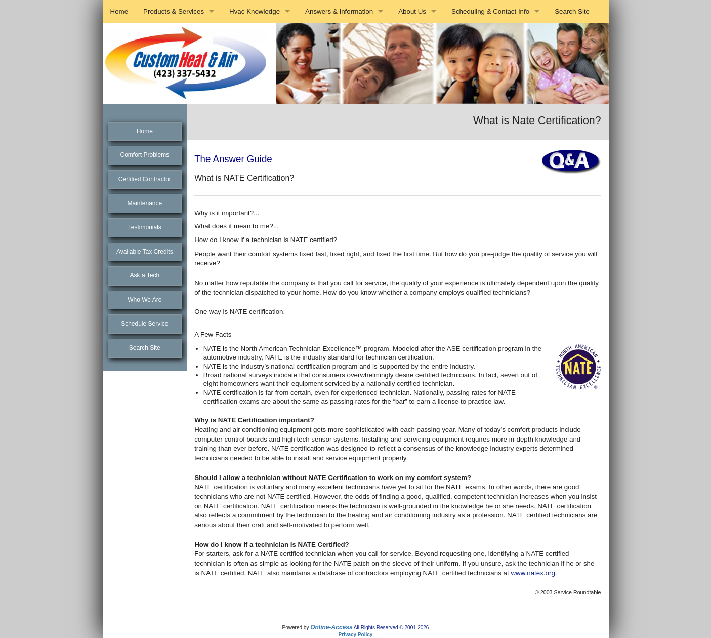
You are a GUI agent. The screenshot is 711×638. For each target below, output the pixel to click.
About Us (412, 11)
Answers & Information (339, 11)
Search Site (572, 11)
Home (119, 11)
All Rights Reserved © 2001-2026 (391, 627)
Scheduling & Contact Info (490, 11)
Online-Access (331, 627)
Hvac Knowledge (254, 11)
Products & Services (173, 11)
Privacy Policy (356, 634)
